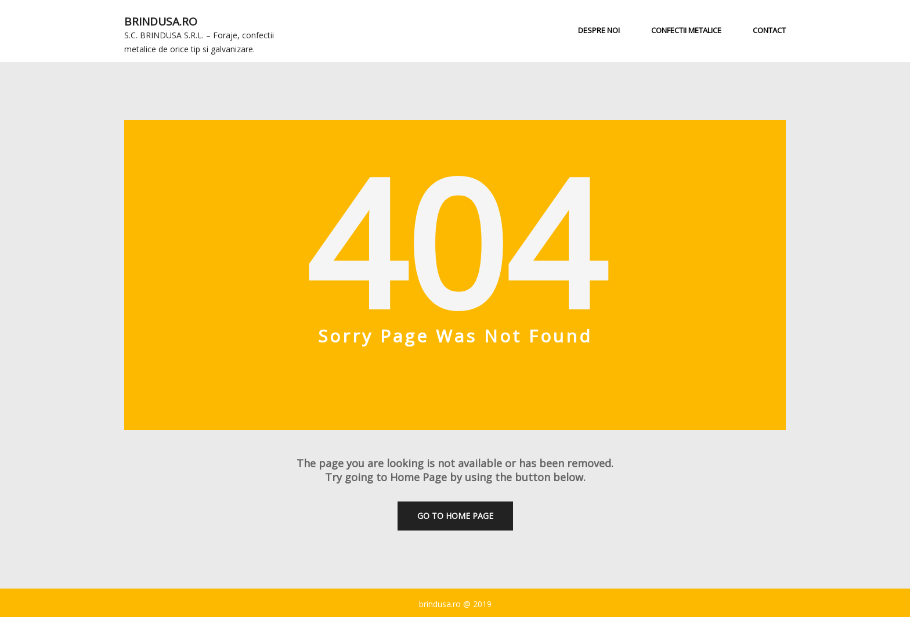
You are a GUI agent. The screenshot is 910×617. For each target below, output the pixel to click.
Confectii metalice (686, 30)
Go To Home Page (455, 515)
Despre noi (599, 30)
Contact (769, 30)
